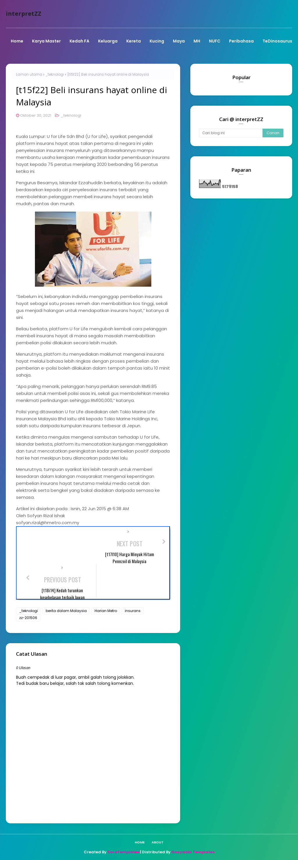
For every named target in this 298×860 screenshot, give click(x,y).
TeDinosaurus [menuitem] (277, 41)
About (158, 842)
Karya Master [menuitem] (46, 41)
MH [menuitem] (197, 41)
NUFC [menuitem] (214, 41)
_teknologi (54, 74)
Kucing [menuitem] (157, 41)
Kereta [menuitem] (133, 41)
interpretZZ (23, 13)
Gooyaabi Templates (192, 852)
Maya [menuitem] (179, 41)
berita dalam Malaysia (66, 610)
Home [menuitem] (17, 41)
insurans (133, 610)
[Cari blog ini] (230, 133)
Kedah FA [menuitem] (79, 41)
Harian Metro (106, 610)
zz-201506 (28, 617)
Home (140, 842)
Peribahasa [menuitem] (241, 41)
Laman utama (29, 74)
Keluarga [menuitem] (108, 41)
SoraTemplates (123, 852)
